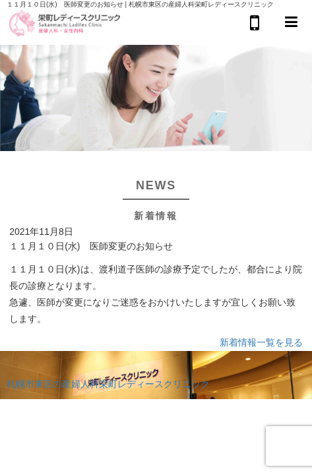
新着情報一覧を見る (261, 342)
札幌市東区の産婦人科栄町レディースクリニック (108, 384)
